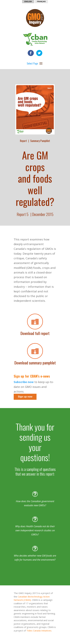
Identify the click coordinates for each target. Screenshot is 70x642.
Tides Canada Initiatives (38, 630)
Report (23, 141)
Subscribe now (24, 382)
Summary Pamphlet (40, 141)
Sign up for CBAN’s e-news (32, 376)
